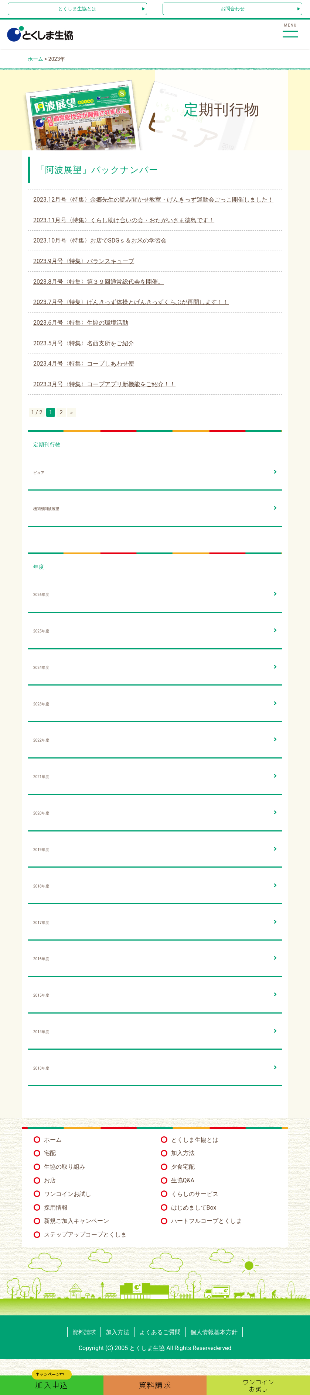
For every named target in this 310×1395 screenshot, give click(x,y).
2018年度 (41, 886)
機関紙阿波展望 (46, 509)
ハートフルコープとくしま (206, 1220)
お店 (50, 1180)
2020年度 (41, 813)
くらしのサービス (194, 1193)
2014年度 (41, 1032)
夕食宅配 (183, 1166)
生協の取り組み (64, 1166)
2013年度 (41, 1068)
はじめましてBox (194, 1207)
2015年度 (41, 995)
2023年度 (41, 704)
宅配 (50, 1153)
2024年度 (41, 668)
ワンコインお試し (67, 1193)
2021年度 (41, 777)
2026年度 (41, 595)
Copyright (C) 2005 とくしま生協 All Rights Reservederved (155, 1348)
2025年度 (41, 631)
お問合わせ (233, 8)
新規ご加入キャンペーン (76, 1220)
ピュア (38, 473)
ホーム (53, 1139)
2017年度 (41, 923)
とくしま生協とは (77, 8)
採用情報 (56, 1207)
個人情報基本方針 (214, 1332)
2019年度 (41, 850)
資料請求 (84, 1332)
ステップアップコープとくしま (85, 1234)
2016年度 (41, 959)
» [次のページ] (71, 412)
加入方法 (183, 1153)
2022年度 (41, 740)
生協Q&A (182, 1180)
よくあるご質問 (160, 1332)
